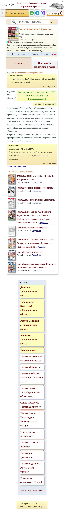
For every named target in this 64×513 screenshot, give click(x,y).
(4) (26, 455)
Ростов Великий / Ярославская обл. (29, 324)
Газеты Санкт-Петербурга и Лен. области (30, 392)
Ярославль (26, 350)
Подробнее (37, 182)
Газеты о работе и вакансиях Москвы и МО (31, 377)
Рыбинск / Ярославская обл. (28, 339)
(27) (30, 392)
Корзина (55, 14)
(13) (29, 419)
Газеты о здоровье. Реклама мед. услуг (30, 467)
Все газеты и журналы (31, 490)
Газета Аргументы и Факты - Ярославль (35, 200)
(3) (30, 467)
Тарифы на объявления (44, 104)
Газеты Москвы (28, 367)
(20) (30, 367)
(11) (30, 444)
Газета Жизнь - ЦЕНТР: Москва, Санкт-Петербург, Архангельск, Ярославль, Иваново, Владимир (35, 243)
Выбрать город (17, 13)
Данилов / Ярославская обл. (28, 291)
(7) (31, 377)
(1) (28, 434)
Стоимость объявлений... (17, 166)
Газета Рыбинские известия (30, 252)
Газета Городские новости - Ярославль (35, 188)
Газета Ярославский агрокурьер (32, 227)
